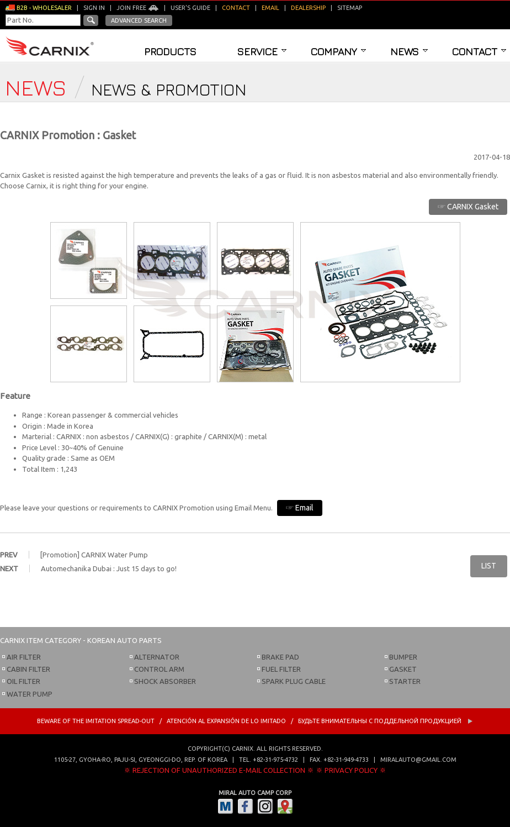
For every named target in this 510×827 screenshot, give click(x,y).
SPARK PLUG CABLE (294, 681)
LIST (488, 565)
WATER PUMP (29, 694)
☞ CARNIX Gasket (468, 206)
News (409, 51)
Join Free (137, 7)
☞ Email (300, 507)
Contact (479, 51)
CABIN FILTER (28, 669)
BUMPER (403, 657)
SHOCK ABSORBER (165, 681)
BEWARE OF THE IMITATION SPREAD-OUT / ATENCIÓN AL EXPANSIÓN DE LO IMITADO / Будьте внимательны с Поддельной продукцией (255, 721)
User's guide (190, 7)
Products (170, 51)
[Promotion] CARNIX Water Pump (94, 555)
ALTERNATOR (156, 657)
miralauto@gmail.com (418, 759)
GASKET (403, 669)
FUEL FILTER (281, 669)
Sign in (94, 7)
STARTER (405, 681)
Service (261, 51)
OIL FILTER (23, 681)
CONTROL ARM (159, 669)
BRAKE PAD (280, 657)
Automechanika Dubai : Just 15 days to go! (109, 568)
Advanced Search (139, 20)
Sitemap (349, 7)
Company (338, 51)
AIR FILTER (24, 657)
